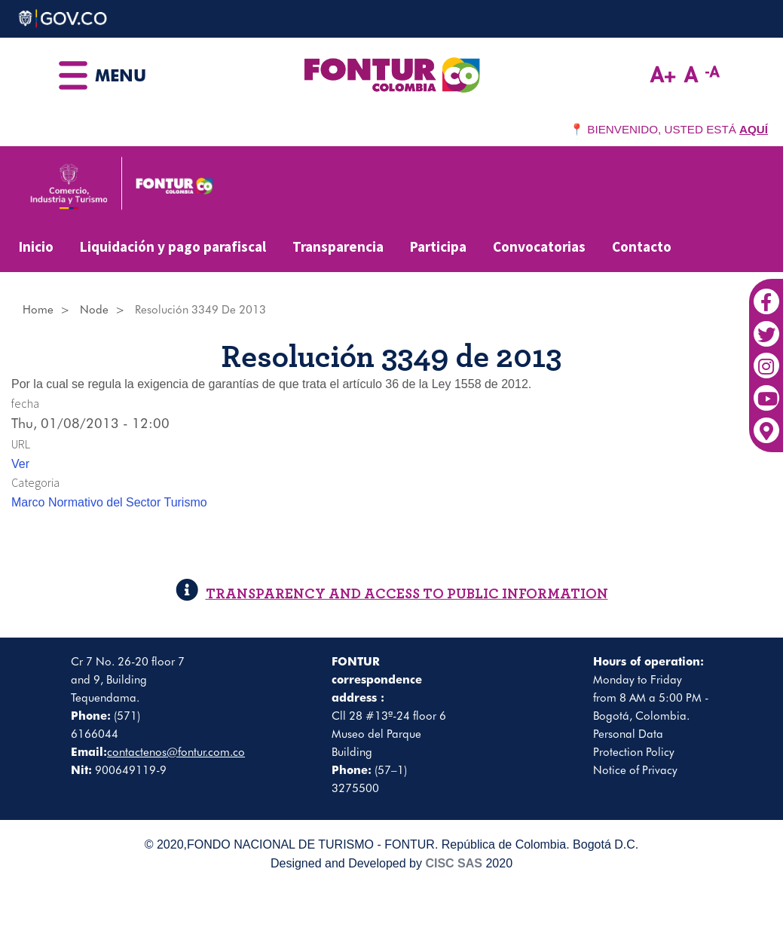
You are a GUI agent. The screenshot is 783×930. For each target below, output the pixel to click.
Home (38, 310)
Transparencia (338, 246)
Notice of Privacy (635, 770)
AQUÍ (753, 129)
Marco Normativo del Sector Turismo (109, 502)
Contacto (641, 246)
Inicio (36, 246)
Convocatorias (539, 246)
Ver (20, 463)
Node (94, 310)
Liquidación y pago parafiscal (173, 246)
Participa (438, 246)
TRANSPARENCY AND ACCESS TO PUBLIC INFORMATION (392, 593)
